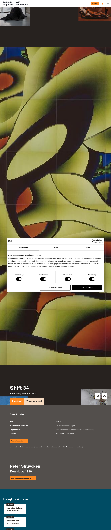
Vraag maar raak (34, 352)
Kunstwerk (17, 352)
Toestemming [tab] (23, 247)
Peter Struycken (18, 343)
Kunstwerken (9, 12)
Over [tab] (88, 247)
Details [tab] (55, 247)
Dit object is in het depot (65, 383)
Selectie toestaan (55, 288)
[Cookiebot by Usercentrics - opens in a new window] (93, 241)
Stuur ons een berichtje (75, 397)
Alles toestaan (87, 288)
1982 (33, 343)
